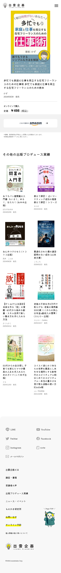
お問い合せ (11, 517)
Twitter (12, 438)
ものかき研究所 (13, 509)
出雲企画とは (12, 469)
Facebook (43, 438)
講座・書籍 (11, 477)
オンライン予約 (13, 524)
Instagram (13, 447)
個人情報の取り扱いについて (17, 533)
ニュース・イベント (16, 501)
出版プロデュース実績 (17, 493)
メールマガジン (15, 456)
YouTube (43, 429)
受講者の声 (11, 485)
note (40, 447)
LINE (10, 429)
